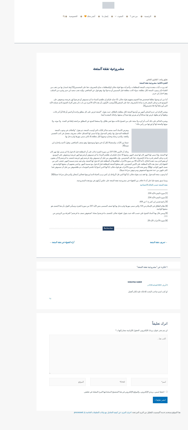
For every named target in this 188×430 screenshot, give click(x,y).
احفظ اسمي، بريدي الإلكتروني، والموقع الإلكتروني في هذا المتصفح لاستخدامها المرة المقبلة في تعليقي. (109, 396)
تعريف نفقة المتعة (143, 242)
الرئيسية (133, 15)
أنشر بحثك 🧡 (75, 15)
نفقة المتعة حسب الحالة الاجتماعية (139, 185)
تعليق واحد (149, 79)
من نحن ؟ (119, 15)
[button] (49, 15)
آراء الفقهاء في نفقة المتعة (48, 242)
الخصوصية (59, 15)
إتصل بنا (91, 15)
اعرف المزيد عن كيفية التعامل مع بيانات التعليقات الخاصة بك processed (88, 416)
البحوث (106, 15)
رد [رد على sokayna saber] (36, 298)
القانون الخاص (137, 79)
